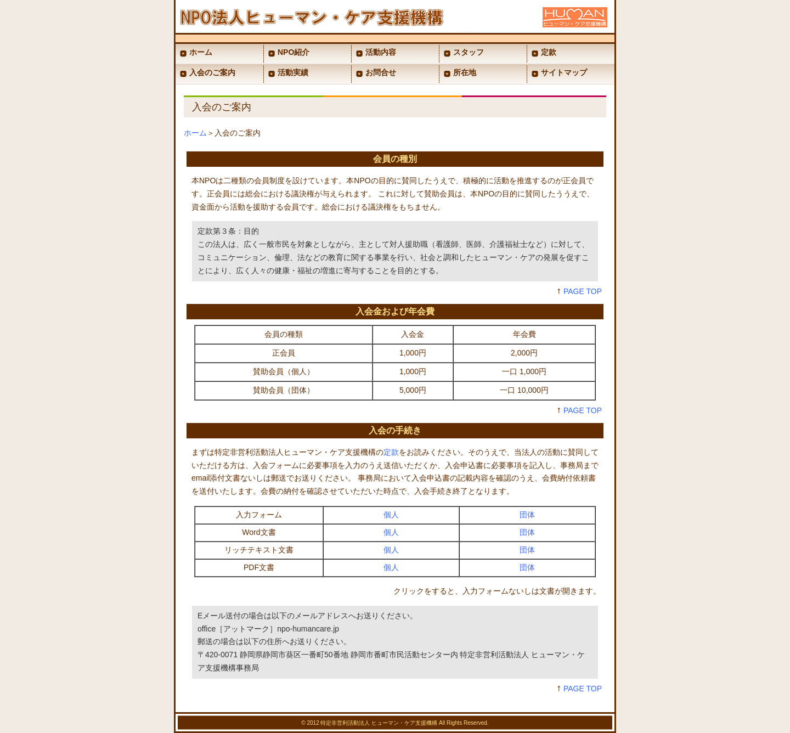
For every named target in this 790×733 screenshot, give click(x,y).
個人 (391, 514)
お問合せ (380, 72)
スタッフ (468, 52)
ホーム (200, 52)
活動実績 (293, 72)
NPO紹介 (293, 52)
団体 (527, 514)
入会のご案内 (212, 72)
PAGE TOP (582, 291)
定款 (548, 52)
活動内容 (380, 52)
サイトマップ (564, 72)
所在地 (464, 72)
